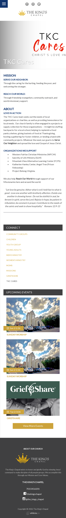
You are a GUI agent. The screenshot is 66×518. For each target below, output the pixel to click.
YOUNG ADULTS (13, 250)
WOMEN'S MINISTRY (15, 260)
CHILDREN (11, 239)
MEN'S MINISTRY (14, 255)
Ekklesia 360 (33, 514)
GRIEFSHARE (12, 276)
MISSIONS (11, 270)
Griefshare (13, 418)
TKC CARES (11, 281)
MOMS (9, 265)
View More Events (33, 425)
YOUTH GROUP (13, 244)
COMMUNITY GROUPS (16, 234)
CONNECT (13, 227)
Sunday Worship (17, 334)
